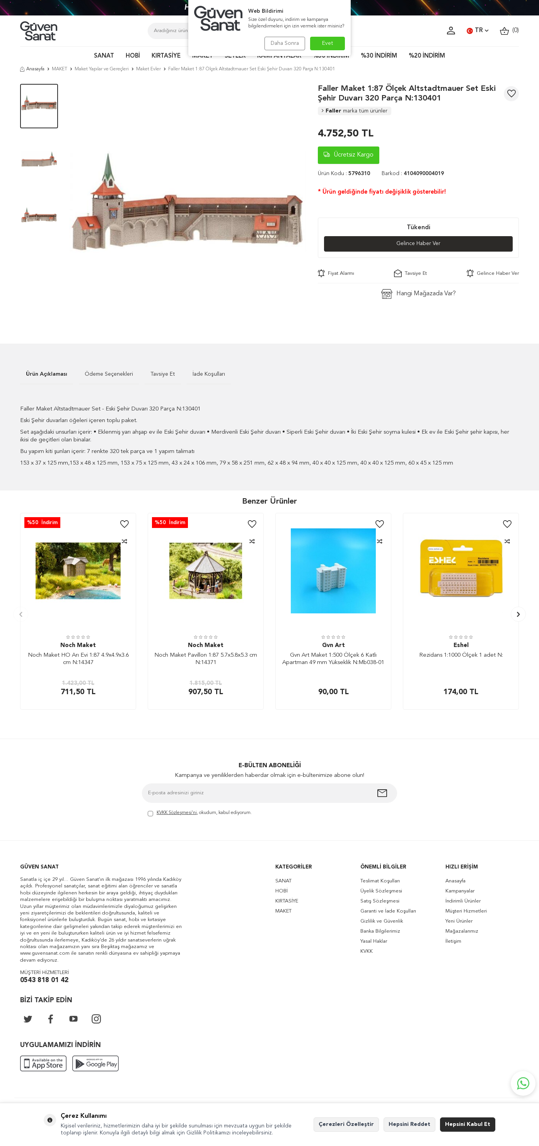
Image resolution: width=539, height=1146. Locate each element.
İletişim (453, 941)
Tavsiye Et (410, 274)
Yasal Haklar (373, 941)
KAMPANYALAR (279, 56)
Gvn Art (333, 646)
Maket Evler (148, 69)
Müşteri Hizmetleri (466, 911)
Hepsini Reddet (409, 1124)
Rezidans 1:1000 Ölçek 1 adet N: (461, 655)
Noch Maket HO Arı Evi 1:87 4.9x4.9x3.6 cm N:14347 (78, 659)
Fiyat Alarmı (336, 274)
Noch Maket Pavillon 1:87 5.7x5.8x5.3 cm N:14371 (205, 659)
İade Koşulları (209, 374)
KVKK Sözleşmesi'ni (177, 813)
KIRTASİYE (166, 56)
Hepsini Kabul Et (467, 1124)
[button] (20, 614)
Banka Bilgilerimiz (380, 931)
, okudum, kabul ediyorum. (200, 813)
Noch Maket (78, 646)
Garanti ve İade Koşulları (388, 911)
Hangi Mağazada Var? (418, 294)
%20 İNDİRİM (427, 56)
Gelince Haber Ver (418, 244)
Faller (354, 111)
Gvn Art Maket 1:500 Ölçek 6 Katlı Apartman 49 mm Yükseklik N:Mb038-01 (333, 659)
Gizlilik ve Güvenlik (381, 921)
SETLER (235, 56)
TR (477, 30)
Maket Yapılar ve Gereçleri (102, 69)
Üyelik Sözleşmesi (381, 891)
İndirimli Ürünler (463, 901)
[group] (188, 202)
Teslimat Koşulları (380, 881)
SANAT (104, 56)
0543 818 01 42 (44, 980)
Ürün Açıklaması (46, 374)
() (509, 31)
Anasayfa (32, 69)
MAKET (202, 56)
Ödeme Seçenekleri (109, 374)
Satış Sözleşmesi (379, 901)
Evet (327, 43)
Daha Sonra (284, 43)
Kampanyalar (459, 891)
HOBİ (133, 56)
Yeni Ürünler (458, 921)
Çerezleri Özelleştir (346, 1124)
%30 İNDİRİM (379, 56)
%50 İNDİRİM (331, 56)
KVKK (366, 951)
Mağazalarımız (461, 931)
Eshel (461, 646)
